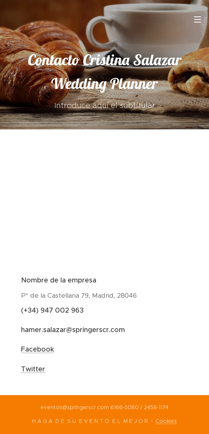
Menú (197, 19)
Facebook (37, 349)
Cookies (166, 421)
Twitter (33, 369)
